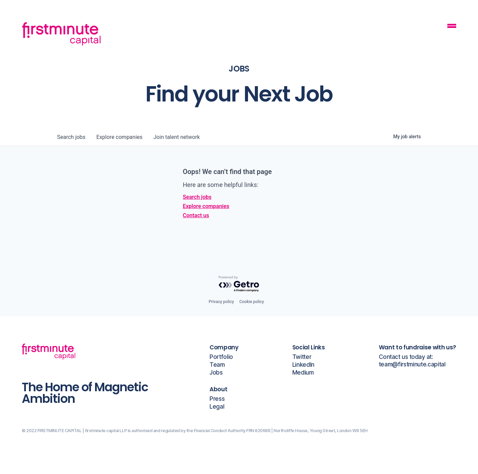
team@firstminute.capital (412, 364)
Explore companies (206, 206)
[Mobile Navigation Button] (452, 27)
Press (217, 399)
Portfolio (221, 357)
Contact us (196, 215)
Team (217, 365)
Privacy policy (221, 301)
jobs (71, 137)
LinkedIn (303, 365)
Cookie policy (252, 301)
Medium (303, 372)
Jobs (216, 372)
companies (119, 137)
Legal (217, 407)
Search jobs (197, 197)
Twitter (301, 357)
